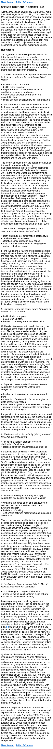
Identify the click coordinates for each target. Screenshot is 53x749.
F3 (7, 627)
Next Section (7, 2)
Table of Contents (24, 2)
